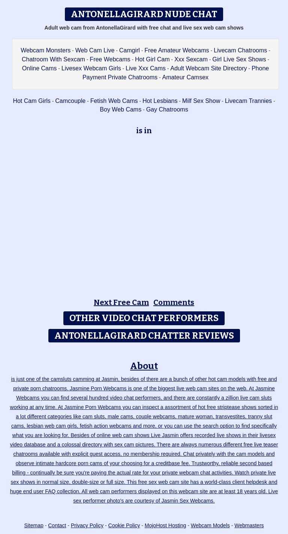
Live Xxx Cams (146, 68)
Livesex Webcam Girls (91, 68)
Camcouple (70, 101)
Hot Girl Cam (152, 59)
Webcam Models (210, 525)
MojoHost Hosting (165, 525)
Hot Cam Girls (31, 101)
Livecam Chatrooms (240, 50)
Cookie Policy (124, 525)
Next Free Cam (121, 302)
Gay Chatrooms (167, 109)
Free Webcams (110, 59)
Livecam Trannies (248, 101)
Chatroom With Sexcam (53, 59)
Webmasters (249, 525)
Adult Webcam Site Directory (208, 68)
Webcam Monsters (45, 50)
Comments (173, 302)
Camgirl (129, 50)
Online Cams (39, 68)
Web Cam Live (95, 50)
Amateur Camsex (185, 77)
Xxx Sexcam (191, 59)
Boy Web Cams (120, 109)
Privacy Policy (87, 525)
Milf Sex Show (201, 101)
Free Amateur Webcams (176, 50)
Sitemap (33, 525)
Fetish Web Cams (114, 101)
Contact (57, 525)
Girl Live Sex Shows (239, 59)
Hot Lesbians (159, 101)
